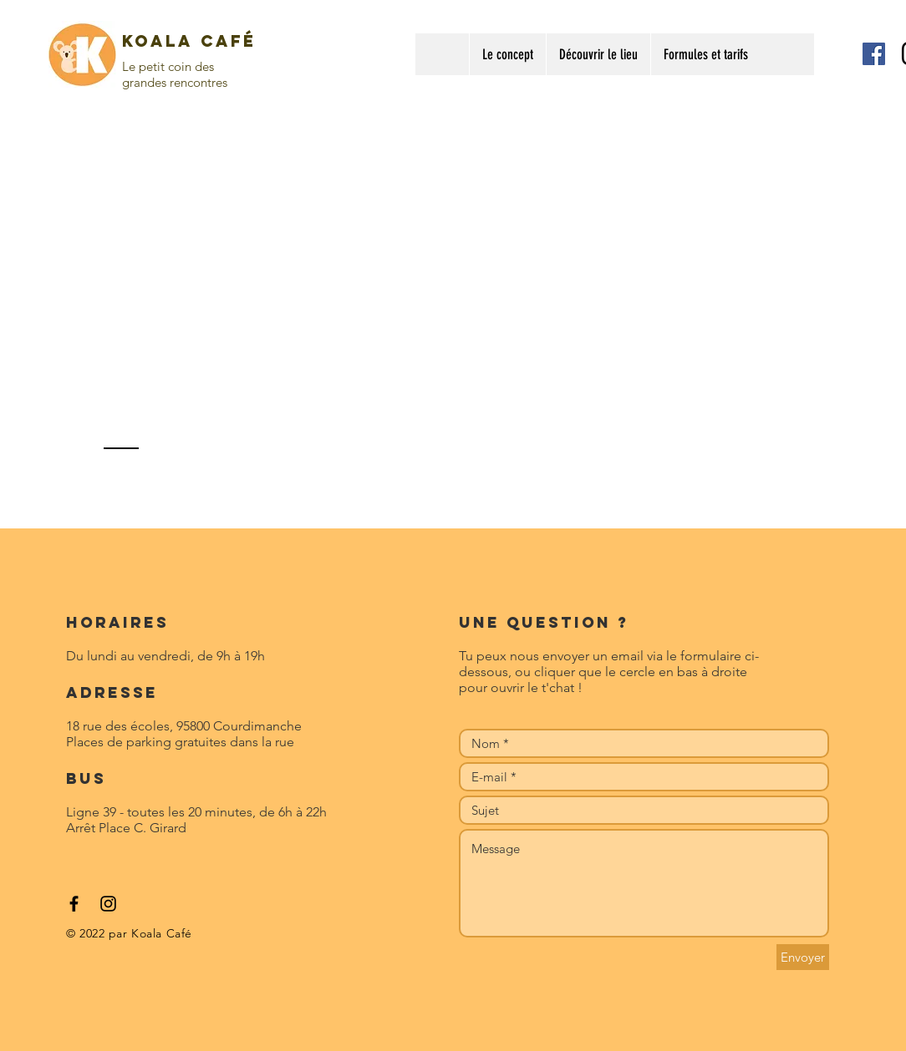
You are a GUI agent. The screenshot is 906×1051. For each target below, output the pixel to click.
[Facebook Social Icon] (874, 54)
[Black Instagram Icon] (108, 903)
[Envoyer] (802, 957)
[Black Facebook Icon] (74, 903)
